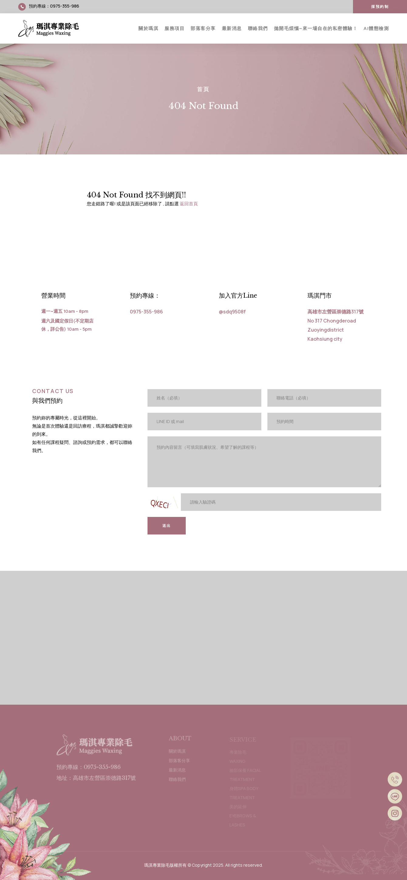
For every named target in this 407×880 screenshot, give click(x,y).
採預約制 (380, 6)
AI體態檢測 (376, 28)
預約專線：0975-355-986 (88, 769)
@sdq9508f (232, 311)
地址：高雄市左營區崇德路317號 (96, 780)
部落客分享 (203, 28)
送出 (166, 525)
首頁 (203, 89)
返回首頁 (189, 203)
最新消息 (232, 28)
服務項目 (174, 28)
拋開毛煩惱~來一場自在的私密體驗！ (316, 28)
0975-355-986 (64, 6)
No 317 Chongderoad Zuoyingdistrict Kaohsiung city (331, 329)
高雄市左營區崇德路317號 (335, 311)
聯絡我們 (258, 28)
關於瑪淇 (148, 28)
